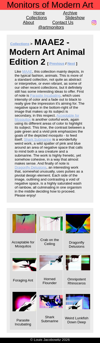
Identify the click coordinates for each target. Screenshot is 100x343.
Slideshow (75, 17)
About (28, 22)
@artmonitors (51, 27)
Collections (36, 17)
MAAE (27, 72)
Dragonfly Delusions (30, 167)
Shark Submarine (37, 139)
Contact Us (62, 22)
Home (39, 13)
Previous (56, 64)
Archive (70, 13)
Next (71, 64)
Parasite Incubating (45, 95)
